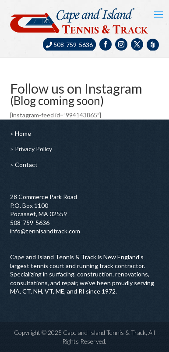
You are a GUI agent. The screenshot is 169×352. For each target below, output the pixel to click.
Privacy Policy (33, 148)
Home (23, 133)
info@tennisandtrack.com (45, 231)
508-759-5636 (69, 44)
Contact (26, 164)
